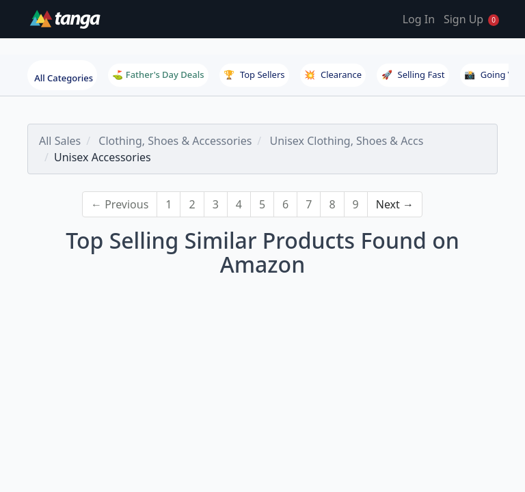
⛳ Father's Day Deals (158, 74)
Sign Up (463, 19)
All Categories (63, 78)
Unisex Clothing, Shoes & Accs (346, 140)
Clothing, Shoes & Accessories (175, 140)
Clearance (333, 74)
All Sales (60, 140)
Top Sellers (254, 74)
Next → (395, 204)
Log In (419, 19)
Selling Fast (413, 74)
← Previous (119, 204)
